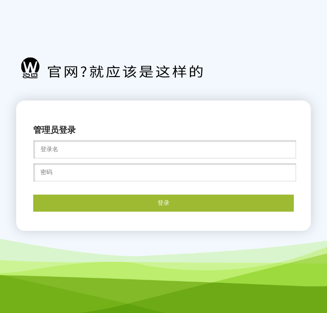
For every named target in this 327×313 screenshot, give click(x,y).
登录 (163, 202)
